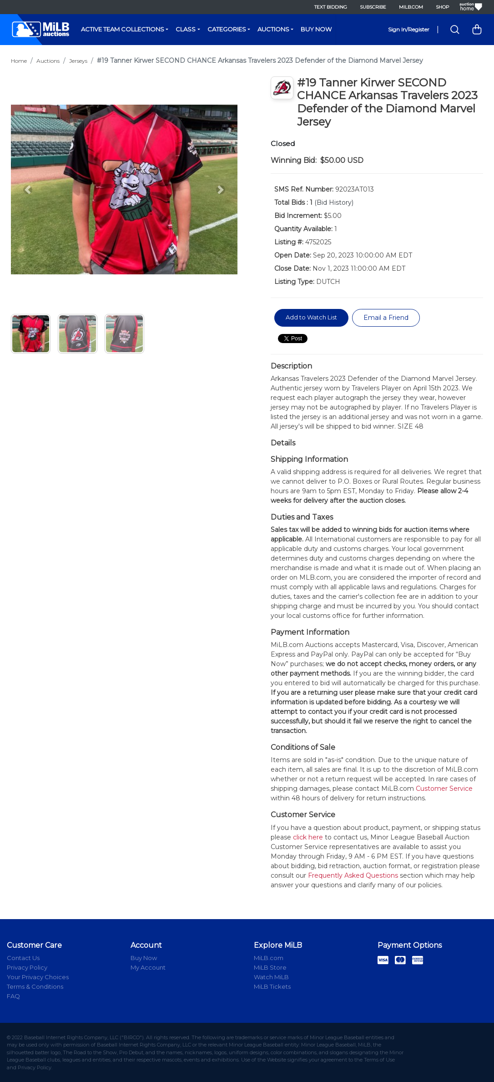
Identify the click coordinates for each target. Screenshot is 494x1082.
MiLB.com (411, 7)
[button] (28, 189)
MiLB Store (270, 967)
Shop (442, 7)
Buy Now (316, 29)
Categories (226, 29)
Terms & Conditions (35, 986)
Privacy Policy (27, 967)
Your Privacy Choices (38, 977)
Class (186, 29)
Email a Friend (385, 317)
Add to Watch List (311, 317)
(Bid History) (333, 202)
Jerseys (78, 60)
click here (308, 837)
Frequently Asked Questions (353, 875)
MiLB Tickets (272, 986)
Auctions (273, 29)
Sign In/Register (408, 29)
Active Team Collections (122, 29)
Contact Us (23, 957)
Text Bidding (330, 7)
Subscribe (373, 7)
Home (19, 60)
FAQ (13, 996)
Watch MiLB (271, 977)
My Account (148, 967)
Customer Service (444, 788)
